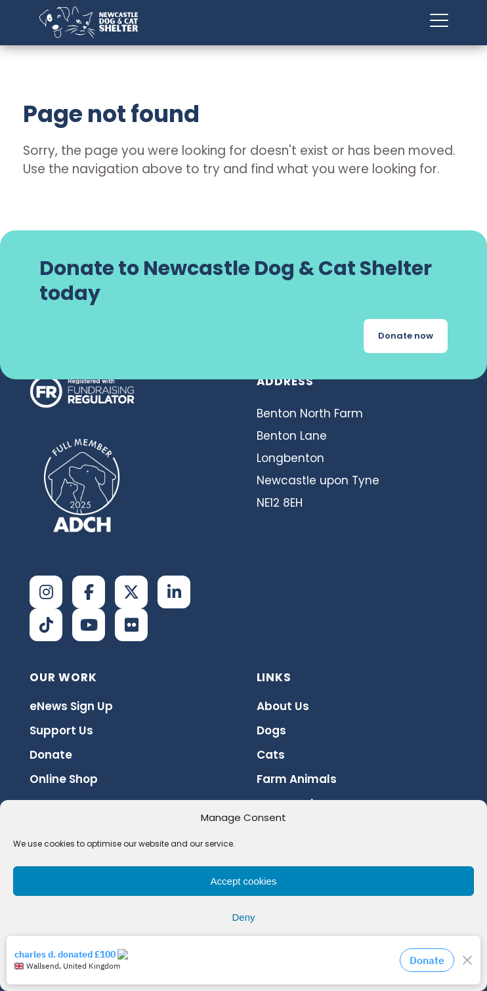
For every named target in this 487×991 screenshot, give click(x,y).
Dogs (271, 730)
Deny (243, 917)
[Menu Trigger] (439, 20)
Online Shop (64, 779)
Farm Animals (297, 779)
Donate (51, 755)
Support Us (61, 730)
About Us (283, 706)
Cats (271, 755)
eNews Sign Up (71, 706)
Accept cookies (244, 881)
